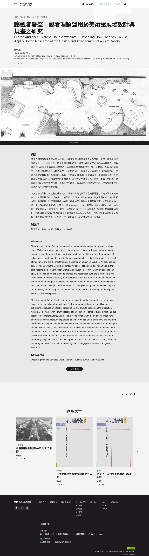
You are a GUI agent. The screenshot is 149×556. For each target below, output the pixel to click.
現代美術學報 (105, 4)
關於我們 (42, 502)
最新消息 (53, 502)
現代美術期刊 (88, 4)
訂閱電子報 (45, 524)
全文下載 (74, 369)
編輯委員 (79, 509)
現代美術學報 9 (42, 17)
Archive (104, 509)
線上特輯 (94, 502)
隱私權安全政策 (45, 542)
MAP (117, 4)
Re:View (104, 505)
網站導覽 (114, 502)
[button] (122, 394)
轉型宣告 (79, 515)
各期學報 (79, 505)
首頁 (16, 17)
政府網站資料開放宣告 (63, 542)
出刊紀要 (79, 512)
